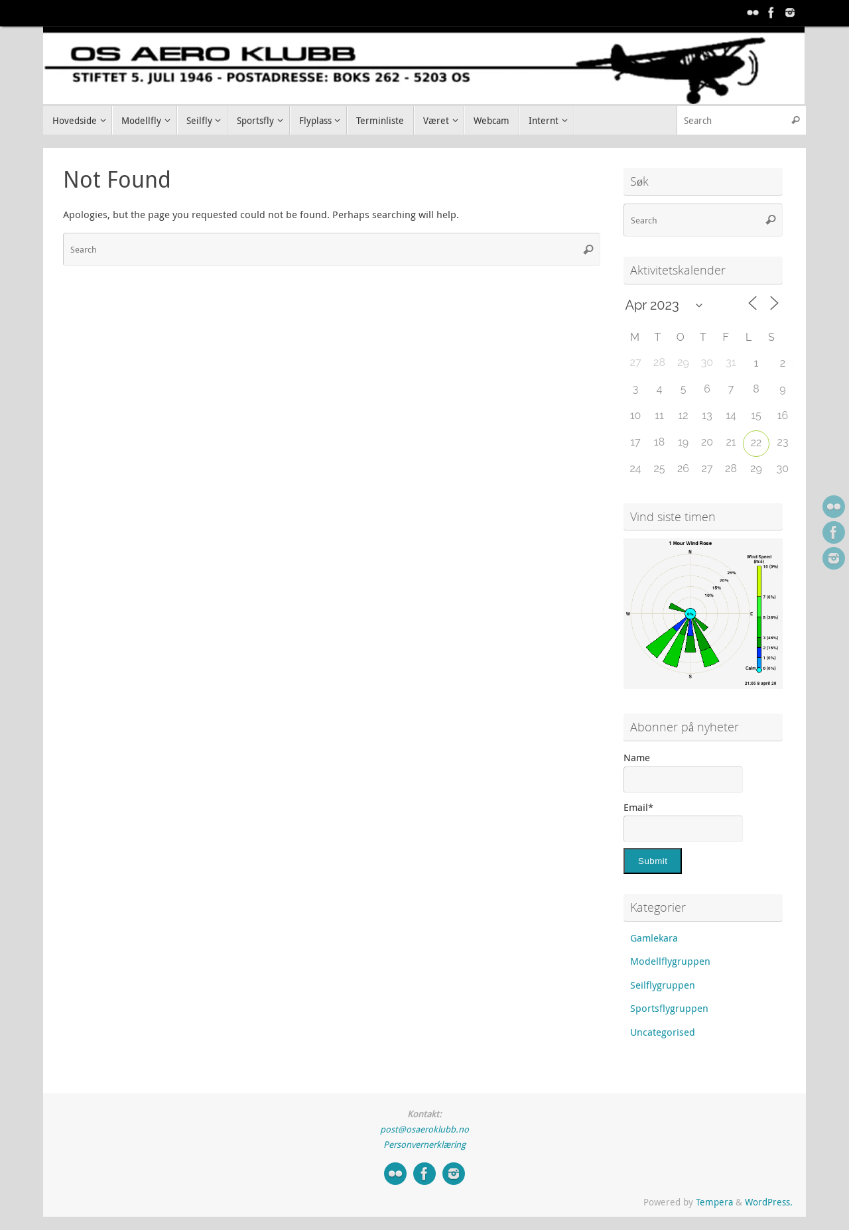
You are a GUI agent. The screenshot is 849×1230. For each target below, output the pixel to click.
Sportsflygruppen (669, 1008)
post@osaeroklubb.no (424, 1129)
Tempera (714, 1202)
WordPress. (769, 1202)
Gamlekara (654, 937)
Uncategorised (662, 1031)
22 (756, 442)
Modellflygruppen (670, 960)
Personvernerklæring (424, 1144)
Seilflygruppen (662, 984)
